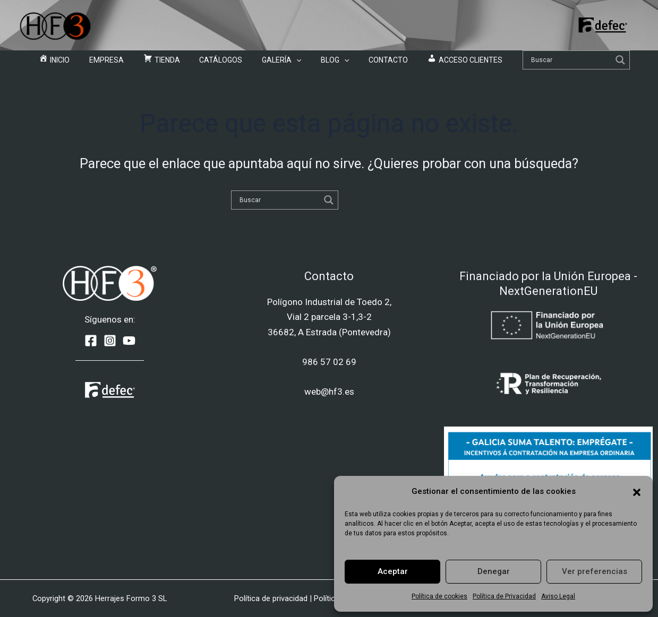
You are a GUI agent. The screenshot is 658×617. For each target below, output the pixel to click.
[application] (292, 64)
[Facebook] (90, 340)
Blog (321, 64)
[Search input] (535, 64)
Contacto (366, 63)
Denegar (493, 571)
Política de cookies (439, 596)
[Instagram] (110, 340)
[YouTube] (129, 340)
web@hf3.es (329, 391)
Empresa (129, 63)
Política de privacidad (270, 598)
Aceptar (393, 571)
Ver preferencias (594, 571)
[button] (636, 491)
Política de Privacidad (504, 596)
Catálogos (225, 63)
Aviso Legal (558, 596)
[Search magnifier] (585, 64)
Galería (277, 64)
